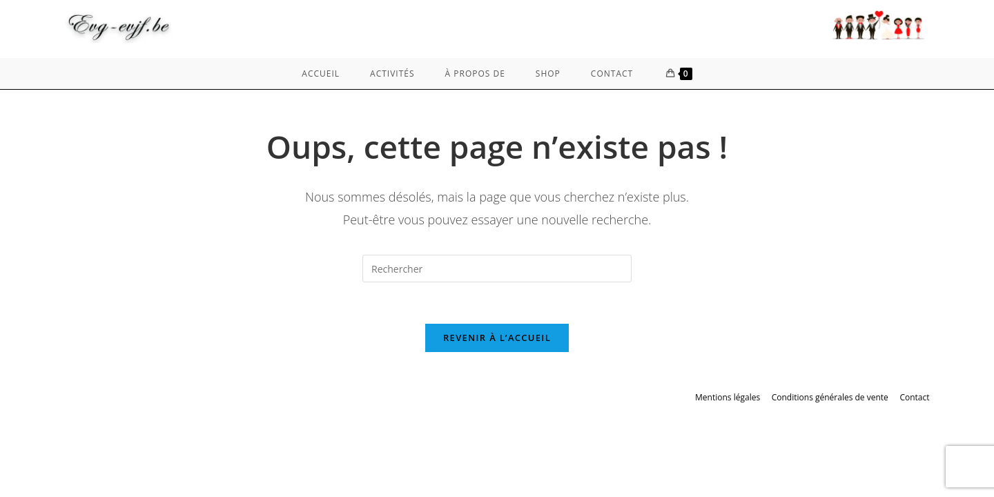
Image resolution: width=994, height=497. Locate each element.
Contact (914, 397)
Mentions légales (727, 397)
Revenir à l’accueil (497, 337)
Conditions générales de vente (830, 397)
